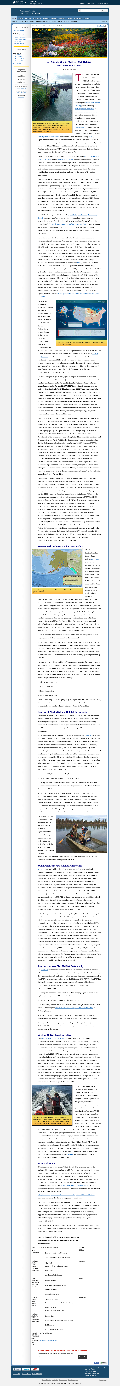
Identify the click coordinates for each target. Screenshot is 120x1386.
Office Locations (90, 1375)
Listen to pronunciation (36, 2)
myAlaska (82, 3)
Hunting (28, 18)
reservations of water (89, 112)
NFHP (91, 136)
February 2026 (19, 59)
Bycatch (86, 18)
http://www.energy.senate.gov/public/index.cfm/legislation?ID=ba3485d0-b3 (66, 1195)
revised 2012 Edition (65, 159)
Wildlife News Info (21, 88)
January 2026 (19, 61)
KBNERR (18, 41)
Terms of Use (26, 1374)
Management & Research (42, 21)
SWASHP (87, 735)
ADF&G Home (35, 25)
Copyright (42, 1383)
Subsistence (37, 18)
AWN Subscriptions (21, 92)
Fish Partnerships (20, 39)
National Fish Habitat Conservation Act (74, 1185)
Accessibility (17, 1374)
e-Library (66, 21)
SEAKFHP (44, 970)
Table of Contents (18, 30)
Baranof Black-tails (21, 37)
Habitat (69, 18)
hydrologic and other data (84, 109)
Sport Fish (44, 357)
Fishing (20, 18)
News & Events (29, 21)
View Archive (17, 63)
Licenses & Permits (57, 21)
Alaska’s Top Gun (20, 35)
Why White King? (20, 43)
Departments (91, 3)
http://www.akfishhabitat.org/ (48, 1340)
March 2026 (18, 57)
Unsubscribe (21, 96)
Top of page (103, 1380)
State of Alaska (20, 2)
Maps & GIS (74, 21)
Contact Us (104, 21)
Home (14, 18)
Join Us (21, 21)
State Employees (102, 3)
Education (53, 18)
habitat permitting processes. (49, 136)
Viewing (46, 18)
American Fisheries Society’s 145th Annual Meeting (74, 1008)
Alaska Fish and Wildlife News (56, 25)
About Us (14, 21)
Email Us (78, 1383)
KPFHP (40, 869)
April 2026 (18, 55)
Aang (32, 1)
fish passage (79, 127)
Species (62, 18)
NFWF (79, 262)
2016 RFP (69, 1154)
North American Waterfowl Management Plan (69, 224)
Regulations (78, 18)
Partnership (95, 559)
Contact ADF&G (37, 1374)
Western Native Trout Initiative (52, 1038)
